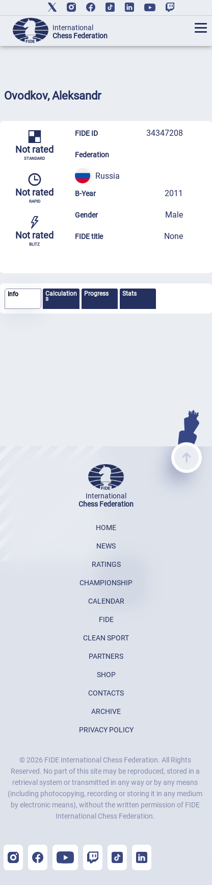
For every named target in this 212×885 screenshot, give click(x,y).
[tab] (23, 299)
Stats (129, 293)
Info (13, 294)
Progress (96, 293)
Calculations (61, 296)
